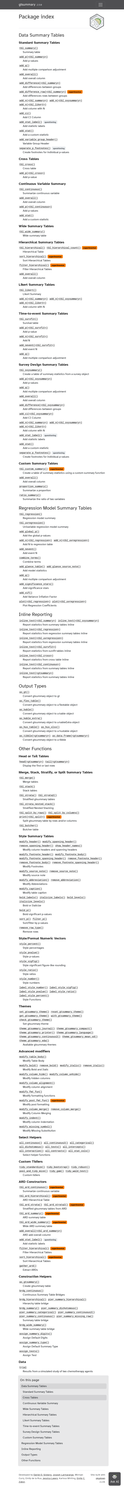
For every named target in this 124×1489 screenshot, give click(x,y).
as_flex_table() (30, 701)
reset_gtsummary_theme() (67, 1012)
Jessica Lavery (50, 1478)
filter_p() (40, 919)
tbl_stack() (27, 786)
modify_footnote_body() (70, 854)
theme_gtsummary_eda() (34, 1040)
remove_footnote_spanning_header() (75, 862)
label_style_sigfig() (64, 987)
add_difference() (39, 83)
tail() (57, 761)
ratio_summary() (30, 495)
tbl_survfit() (28, 319)
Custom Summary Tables (37, 1437)
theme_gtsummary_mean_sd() (80, 1036)
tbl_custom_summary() (33, 469)
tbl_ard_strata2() (56, 1204)
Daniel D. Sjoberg (43, 1474)
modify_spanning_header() (59, 841)
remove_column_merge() (65, 1109)
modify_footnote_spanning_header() (42, 858)
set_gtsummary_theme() (34, 1012)
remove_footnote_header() (85, 858)
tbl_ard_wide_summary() (34, 1222)
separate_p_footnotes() (34, 148)
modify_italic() (70, 1065)
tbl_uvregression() (32, 523)
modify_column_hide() (33, 1074)
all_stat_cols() (79, 1151)
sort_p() (25, 919)
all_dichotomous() (31, 1147)
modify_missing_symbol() (35, 1126)
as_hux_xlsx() (50, 727)
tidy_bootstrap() (58, 1167)
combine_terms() (30, 558)
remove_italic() (93, 1065)
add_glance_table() (32, 566)
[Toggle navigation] (100, 4)
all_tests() (53, 1147)
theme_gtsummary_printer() (37, 1032)
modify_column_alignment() (37, 1083)
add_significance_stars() (36, 584)
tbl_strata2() (47, 795)
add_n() (33, 100)
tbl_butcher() (28, 825)
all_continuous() (30, 1143)
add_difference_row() (42, 92)
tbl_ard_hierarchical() (34, 1196)
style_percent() (30, 944)
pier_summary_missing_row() (75, 1316)
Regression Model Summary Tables (42, 1443)
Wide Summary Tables (36, 1409)
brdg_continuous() (31, 1291)
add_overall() (28, 74)
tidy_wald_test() (77, 1171)
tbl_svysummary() (30, 370)
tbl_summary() (28, 48)
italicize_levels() (32, 901)
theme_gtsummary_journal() (37, 1028)
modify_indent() (30, 1118)
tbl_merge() (27, 778)
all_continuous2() (56, 1143)
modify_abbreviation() (34, 880)
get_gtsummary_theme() (34, 1016)
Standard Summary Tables (38, 1392)
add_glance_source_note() (64, 566)
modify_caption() (30, 889)
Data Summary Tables (34, 1386)
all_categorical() (82, 1143)
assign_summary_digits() (35, 1334)
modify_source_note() (33, 871)
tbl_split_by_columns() (63, 813)
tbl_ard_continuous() (33, 1187)
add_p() (33, 57)
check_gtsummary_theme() (35, 1020)
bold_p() (25, 910)
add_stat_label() (30, 122)
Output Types (29, 1454)
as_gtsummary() (29, 1282)
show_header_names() (68, 845)
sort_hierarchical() (32, 256)
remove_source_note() (64, 871)
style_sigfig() (29, 961)
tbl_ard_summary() (31, 1213)
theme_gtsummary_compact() (74, 1028)
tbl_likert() (27, 290)
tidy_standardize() (32, 1167)
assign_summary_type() (34, 1342)
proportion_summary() (33, 486)
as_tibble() (34, 736)
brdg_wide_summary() (32, 1325)
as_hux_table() (29, 727)
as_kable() (26, 709)
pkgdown (100, 1478)
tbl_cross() (27, 164)
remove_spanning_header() (36, 845)
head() (31, 761)
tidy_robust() (80, 1167)
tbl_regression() (30, 514)
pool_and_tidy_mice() (33, 1171)
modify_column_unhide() (65, 1074)
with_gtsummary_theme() (66, 1016)
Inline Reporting (31, 1449)
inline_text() (37, 620)
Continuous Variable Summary (40, 1403)
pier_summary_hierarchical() (67, 1299)
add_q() (24, 65)
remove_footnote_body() (34, 862)
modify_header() (30, 841)
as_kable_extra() (30, 718)
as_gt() (24, 692)
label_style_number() (33, 987)
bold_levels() (76, 897)
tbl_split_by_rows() (32, 813)
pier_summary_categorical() (37, 1312)
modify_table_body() (32, 1057)
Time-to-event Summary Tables (41, 1426)
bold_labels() (28, 897)
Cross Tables (30, 1397)
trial (22, 1367)
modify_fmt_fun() (30, 1092)
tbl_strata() (27, 795)
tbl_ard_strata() (30, 1204)
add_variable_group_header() (38, 139)
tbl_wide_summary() (32, 231)
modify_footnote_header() (36, 854)
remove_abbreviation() (65, 880)
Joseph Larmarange (63, 1474)
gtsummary (27, 4)
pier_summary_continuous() (37, 1316)
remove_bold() (49, 1065)
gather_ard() (27, 1266)
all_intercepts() (74, 1147)
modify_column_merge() (34, 1109)
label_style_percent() (34, 995)
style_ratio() (28, 970)
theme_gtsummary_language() (75, 1032)
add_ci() (25, 113)
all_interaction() (31, 1151)
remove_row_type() (31, 928)
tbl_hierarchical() (32, 248)
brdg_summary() (29, 1308)
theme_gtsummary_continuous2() (39, 1036)
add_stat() (26, 131)
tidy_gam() (57, 1171)
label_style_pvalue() (33, 991)
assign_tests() (29, 1351)
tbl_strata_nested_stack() (37, 804)
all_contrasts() (56, 1151)
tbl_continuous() (30, 189)
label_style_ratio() (63, 991)
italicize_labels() (52, 897)
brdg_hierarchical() (32, 1299)
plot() (34, 601)
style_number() (29, 979)
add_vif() (25, 593)
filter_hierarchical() (34, 265)
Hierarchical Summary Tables (40, 1414)
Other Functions (31, 1460)
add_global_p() (29, 531)
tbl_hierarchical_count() (64, 248)
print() (32, 817)
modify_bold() (28, 1065)
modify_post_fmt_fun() (34, 1100)
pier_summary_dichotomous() (59, 1308)
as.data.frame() (70, 736)
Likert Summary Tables (36, 1420)
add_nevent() (37, 345)
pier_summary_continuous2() (76, 1312)
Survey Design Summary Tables (41, 1432)
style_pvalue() (29, 952)
